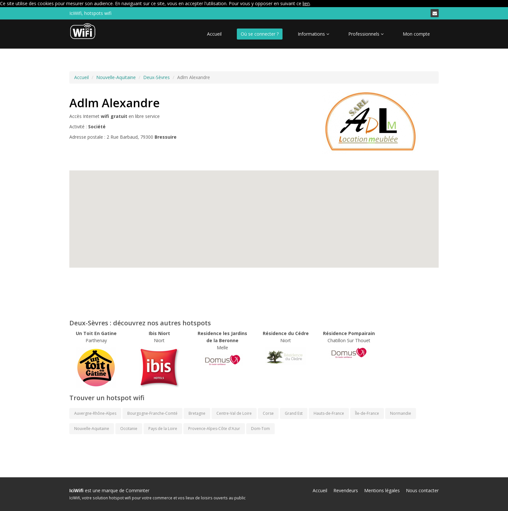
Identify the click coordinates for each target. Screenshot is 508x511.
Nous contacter (422, 490)
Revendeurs (345, 490)
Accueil (214, 34)
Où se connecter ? (260, 34)
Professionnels (366, 34)
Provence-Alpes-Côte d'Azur (214, 428)
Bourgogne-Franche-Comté (152, 413)
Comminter (137, 490)
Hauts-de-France (329, 413)
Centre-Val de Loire (234, 413)
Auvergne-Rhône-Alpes (95, 413)
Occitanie (128, 428)
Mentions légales (382, 490)
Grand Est (294, 413)
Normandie (400, 413)
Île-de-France (367, 413)
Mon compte (416, 34)
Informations (313, 34)
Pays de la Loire (162, 428)
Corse (268, 413)
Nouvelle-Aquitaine (116, 77)
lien (306, 3)
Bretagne (197, 413)
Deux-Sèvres (156, 77)
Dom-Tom (260, 428)
